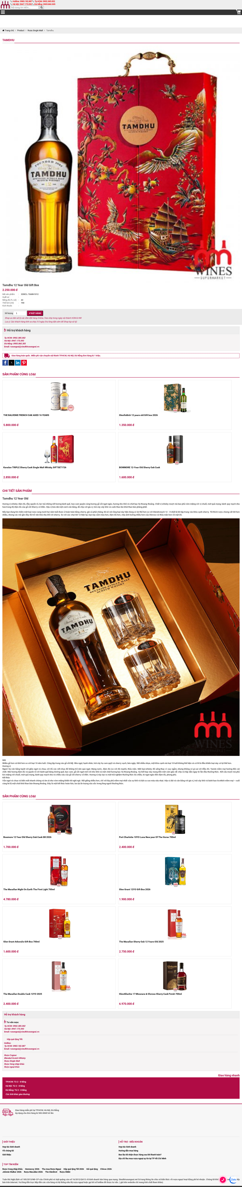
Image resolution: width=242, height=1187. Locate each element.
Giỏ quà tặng (92, 1169)
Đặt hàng (35, 313)
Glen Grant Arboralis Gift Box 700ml (21, 941)
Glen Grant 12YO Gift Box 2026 (134, 889)
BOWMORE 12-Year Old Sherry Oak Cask (139, 467)
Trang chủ (8, 30)
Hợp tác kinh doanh (11, 1147)
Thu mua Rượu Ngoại (51, 1169)
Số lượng (15, 313)
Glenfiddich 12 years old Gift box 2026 (138, 415)
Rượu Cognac (10, 1055)
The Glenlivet (51, 1172)
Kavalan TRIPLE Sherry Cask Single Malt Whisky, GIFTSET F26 (34, 467)
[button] (5, 363)
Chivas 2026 (106, 1169)
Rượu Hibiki (65, 1172)
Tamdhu (8, 40)
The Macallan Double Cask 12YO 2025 (22, 994)
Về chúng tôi (8, 1150)
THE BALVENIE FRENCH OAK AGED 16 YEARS (26, 415)
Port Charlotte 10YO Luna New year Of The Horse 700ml (147, 837)
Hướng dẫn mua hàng (128, 1150)
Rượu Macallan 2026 (33, 1172)
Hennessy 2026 (32, 1169)
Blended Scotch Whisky (15, 1058)
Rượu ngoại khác (11, 1067)
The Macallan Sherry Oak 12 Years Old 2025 (141, 941)
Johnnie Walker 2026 (11, 1172)
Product (20, 30)
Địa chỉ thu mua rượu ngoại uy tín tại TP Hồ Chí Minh (142, 1158)
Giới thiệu (6, 1154)
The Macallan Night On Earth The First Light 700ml (29, 889)
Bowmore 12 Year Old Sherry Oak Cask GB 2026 (27, 837)
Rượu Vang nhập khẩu (14, 1064)
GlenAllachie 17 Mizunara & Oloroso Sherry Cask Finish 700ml (150, 994)
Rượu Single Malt (35, 30)
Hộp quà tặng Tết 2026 (74, 1169)
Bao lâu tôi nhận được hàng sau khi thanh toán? (140, 1154)
